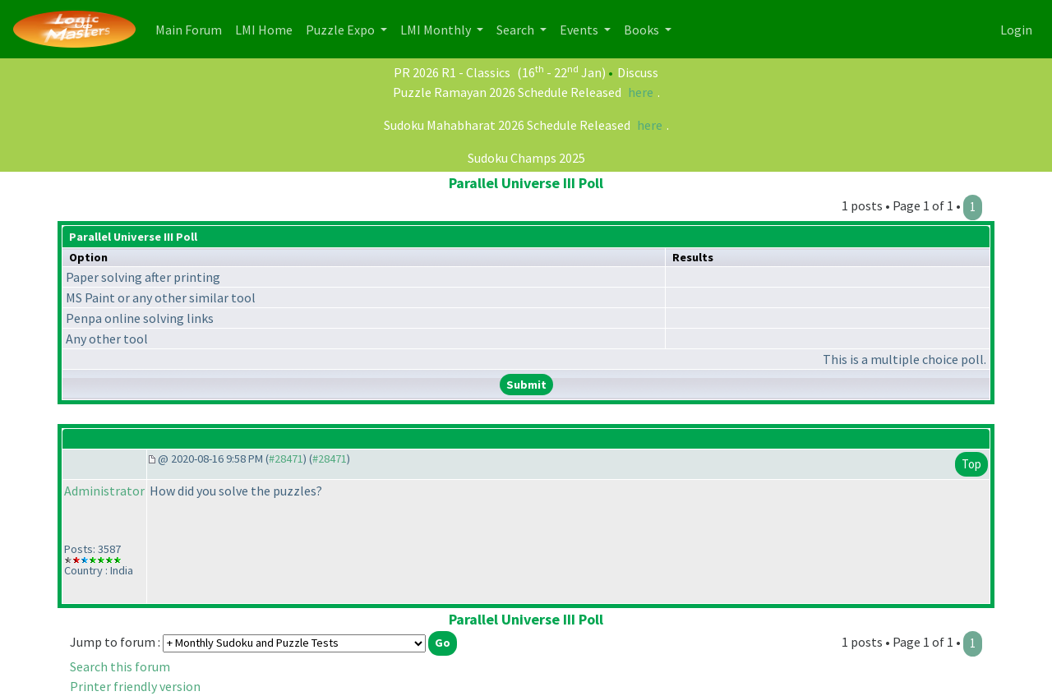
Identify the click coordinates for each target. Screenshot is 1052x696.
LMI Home (267, 28)
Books (643, 29)
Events (580, 29)
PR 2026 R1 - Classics (452, 72)
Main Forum (191, 28)
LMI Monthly (436, 29)
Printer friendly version (135, 686)
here (640, 92)
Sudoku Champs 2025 (526, 158)
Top (971, 464)
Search (516, 29)
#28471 (286, 458)
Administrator (104, 490)
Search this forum (120, 666)
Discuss (637, 72)
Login (1016, 29)
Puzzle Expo (341, 29)
